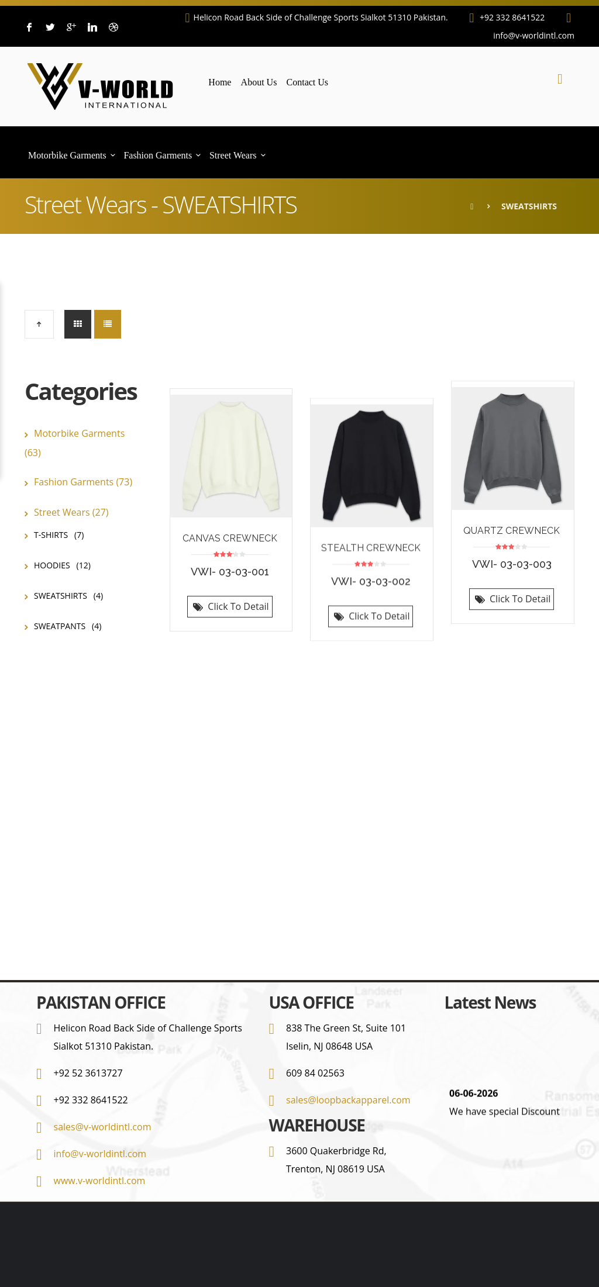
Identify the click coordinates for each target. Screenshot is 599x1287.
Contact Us (308, 82)
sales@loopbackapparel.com (348, 1099)
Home (219, 82)
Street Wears (233, 155)
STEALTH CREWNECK (371, 535)
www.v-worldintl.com (100, 1180)
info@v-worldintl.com (100, 1153)
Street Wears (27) (71, 512)
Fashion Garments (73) (83, 481)
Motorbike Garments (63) (75, 443)
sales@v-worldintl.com (103, 1126)
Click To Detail (229, 615)
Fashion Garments (157, 155)
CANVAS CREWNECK (230, 547)
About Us (259, 82)
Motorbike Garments (67, 155)
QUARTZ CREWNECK (511, 545)
